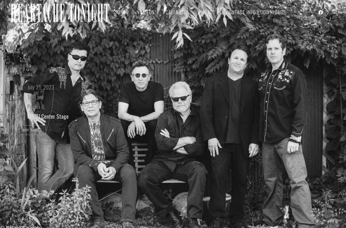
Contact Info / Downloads (256, 12)
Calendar (176, 12)
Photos (206, 12)
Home (66, 12)
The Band (93, 12)
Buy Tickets (32, 130)
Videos (147, 12)
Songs (122, 12)
